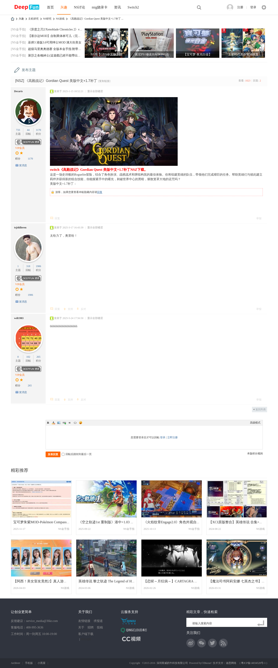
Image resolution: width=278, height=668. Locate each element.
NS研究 (47, 18)
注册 (240, 7)
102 (28, 356)
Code (75, 422)
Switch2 (133, 7)
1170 (38, 129)
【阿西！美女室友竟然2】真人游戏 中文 (44, 581)
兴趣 (63, 7)
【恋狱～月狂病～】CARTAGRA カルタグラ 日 (180, 581)
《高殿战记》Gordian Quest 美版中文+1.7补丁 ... (96, 18)
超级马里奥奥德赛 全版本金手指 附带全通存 (57, 49)
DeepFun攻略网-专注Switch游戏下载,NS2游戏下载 (12, 19)
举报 (258, 218)
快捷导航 (264, 7)
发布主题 (29, 70)
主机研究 (33, 18)
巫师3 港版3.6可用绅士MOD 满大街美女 (54, 42)
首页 (50, 7)
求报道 (98, 621)
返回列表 (260, 409)
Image (59, 422)
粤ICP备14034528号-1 (253, 663)
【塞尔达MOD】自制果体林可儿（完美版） (57, 36)
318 (28, 266)
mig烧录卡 (100, 7)
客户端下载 (85, 634)
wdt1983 (18, 318)
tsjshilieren (20, 227)
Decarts (18, 91)
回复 (99, 192)
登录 (253, 7)
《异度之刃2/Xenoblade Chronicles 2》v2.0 (55, 29)
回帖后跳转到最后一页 (77, 454)
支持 (70, 309)
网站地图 (86, 639)
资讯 (117, 7)
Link (64, 422)
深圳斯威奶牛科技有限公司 (172, 663)
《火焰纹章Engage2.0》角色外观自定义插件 (177, 522)
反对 (83, 309)
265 (38, 356)
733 (18, 129)
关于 (81, 627)
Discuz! (208, 663)
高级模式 (255, 422)
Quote (70, 422)
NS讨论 (79, 7)
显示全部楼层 (95, 91)
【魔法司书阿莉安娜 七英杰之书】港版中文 (242, 581)
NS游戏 (60, 18)
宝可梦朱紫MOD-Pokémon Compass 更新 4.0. (47, 522)
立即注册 (172, 437)
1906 (38, 266)
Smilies (80, 422)
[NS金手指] (18, 29)
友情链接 (84, 621)
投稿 (100, 627)
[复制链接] (104, 81)
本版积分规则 (255, 453)
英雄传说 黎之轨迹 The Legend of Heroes (108, 581)
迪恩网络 (231, 663)
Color (53, 422)
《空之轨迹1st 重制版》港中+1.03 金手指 (109, 522)
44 (28, 129)
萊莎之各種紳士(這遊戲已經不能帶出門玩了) (58, 55)
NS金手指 (63, 528)
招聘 (91, 627)
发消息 (23, 165)
